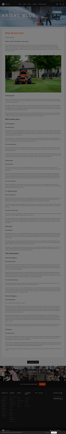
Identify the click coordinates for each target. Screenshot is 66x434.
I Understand (54, 432)
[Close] (64, 432)
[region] (33, 432)
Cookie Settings (47, 432)
